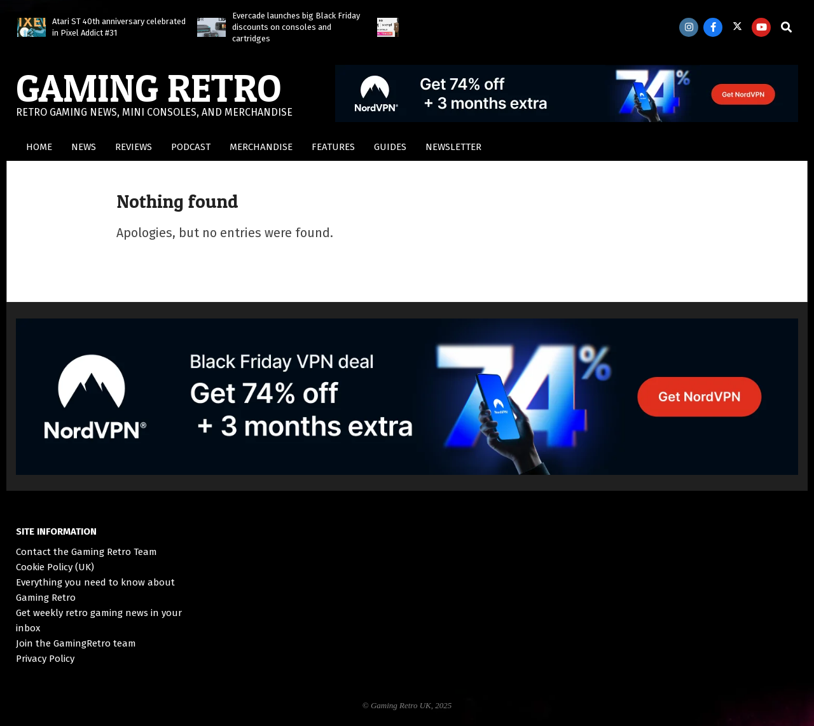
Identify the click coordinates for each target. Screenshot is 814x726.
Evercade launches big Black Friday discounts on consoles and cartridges (296, 27)
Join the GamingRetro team (76, 643)
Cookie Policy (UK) (55, 567)
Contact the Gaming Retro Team (86, 552)
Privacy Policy (45, 658)
